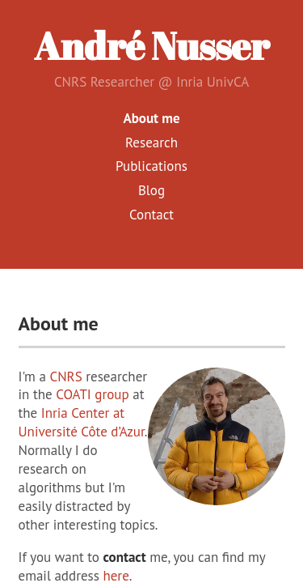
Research (151, 142)
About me (151, 118)
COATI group (92, 394)
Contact (151, 214)
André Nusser (151, 45)
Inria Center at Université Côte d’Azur (82, 422)
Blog (151, 190)
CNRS (65, 376)
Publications (151, 166)
